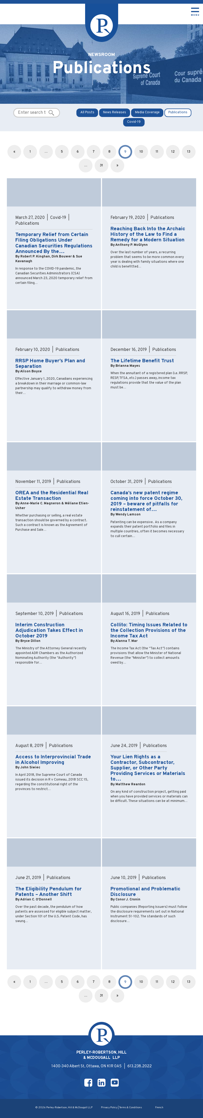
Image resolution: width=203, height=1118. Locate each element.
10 (141, 152)
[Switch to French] (159, 1108)
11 (157, 152)
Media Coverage (147, 112)
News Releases (114, 112)
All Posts (87, 112)
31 (101, 165)
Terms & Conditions (130, 1107)
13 (188, 152)
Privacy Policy (109, 1107)
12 (173, 152)
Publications (177, 112)
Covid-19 (134, 122)
